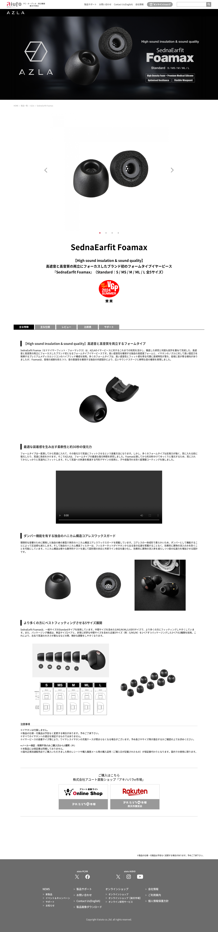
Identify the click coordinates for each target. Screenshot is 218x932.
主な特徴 (24, 327)
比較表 (87, 327)
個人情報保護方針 (158, 901)
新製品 (49, 894)
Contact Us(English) (123, 4)
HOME (16, 106)
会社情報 (139, 4)
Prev (45, 170)
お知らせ (50, 905)
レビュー (66, 327)
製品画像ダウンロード (89, 907)
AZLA (32, 106)
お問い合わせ (105, 4)
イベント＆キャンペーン (58, 898)
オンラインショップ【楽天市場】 (125, 898)
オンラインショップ (118, 894)
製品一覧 (24, 106)
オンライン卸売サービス (120, 902)
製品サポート (90, 4)
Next (172, 170)
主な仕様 (45, 327)
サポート (109, 327)
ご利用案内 (154, 895)
